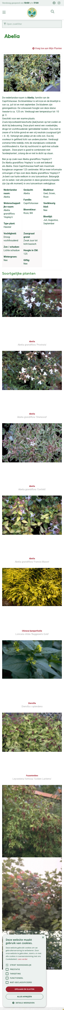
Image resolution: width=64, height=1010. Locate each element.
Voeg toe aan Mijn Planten (48, 48)
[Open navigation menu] (4, 12)
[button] (24, 1002)
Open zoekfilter (13, 24)
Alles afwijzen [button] (24, 996)
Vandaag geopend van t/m (20, 3)
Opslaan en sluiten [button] (24, 989)
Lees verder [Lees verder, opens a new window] (23, 959)
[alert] (24, 970)
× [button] (43, 937)
